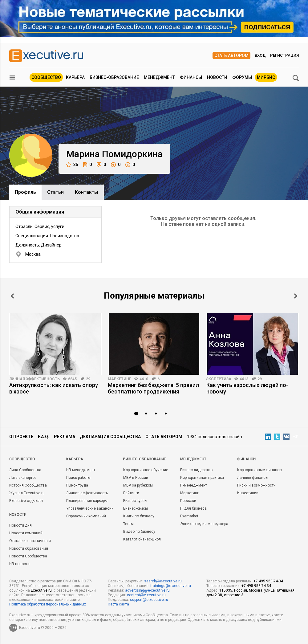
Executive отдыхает (26, 501)
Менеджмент (159, 77)
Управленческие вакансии (90, 508)
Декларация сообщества (110, 436)
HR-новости (19, 564)
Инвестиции (247, 493)
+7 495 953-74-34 (268, 581)
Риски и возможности (256, 485)
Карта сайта (118, 604)
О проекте (21, 436)
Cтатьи (55, 192)
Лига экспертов (23, 477)
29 (88, 379)
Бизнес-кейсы (135, 508)
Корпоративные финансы (259, 470)
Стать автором (231, 55)
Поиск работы (78, 477)
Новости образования (28, 548)
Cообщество (22, 459)
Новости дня (20, 525)
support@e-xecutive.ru (149, 599)
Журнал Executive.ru (27, 493)
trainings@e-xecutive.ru (170, 586)
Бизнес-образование (114, 77)
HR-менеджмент (80, 470)
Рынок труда (77, 485)
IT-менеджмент (193, 485)
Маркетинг (119, 379)
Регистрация (284, 55)
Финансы (191, 77)
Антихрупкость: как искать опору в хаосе (53, 388)
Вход (260, 55)
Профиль (25, 192)
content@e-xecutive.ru (146, 595)
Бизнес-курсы (135, 501)
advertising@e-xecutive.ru (147, 590)
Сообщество (46, 77)
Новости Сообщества (28, 556)
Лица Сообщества (25, 470)
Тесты (128, 524)
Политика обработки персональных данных (47, 604)
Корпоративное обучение (145, 470)
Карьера (75, 77)
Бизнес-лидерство (196, 470)
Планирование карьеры (86, 501)
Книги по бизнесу (138, 516)
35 (72, 165)
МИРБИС (266, 77)
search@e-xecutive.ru (163, 581)
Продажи (188, 501)
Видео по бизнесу (139, 531)
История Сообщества (28, 485)
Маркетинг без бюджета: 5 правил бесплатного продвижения (153, 388)
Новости (217, 77)
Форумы (242, 77)
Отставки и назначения (30, 541)
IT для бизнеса (193, 508)
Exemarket (189, 516)
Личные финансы (252, 477)
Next (296, 296)
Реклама (64, 436)
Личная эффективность (34, 379)
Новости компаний (26, 533)
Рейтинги (131, 493)
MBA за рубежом (138, 485)
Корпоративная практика (202, 477)
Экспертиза (218, 379)
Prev (12, 296)
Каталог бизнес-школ (142, 539)
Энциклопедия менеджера (204, 524)
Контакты (86, 192)
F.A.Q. (43, 436)
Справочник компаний (86, 516)
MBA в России (135, 477)
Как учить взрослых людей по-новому (247, 388)
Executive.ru (41, 590)
